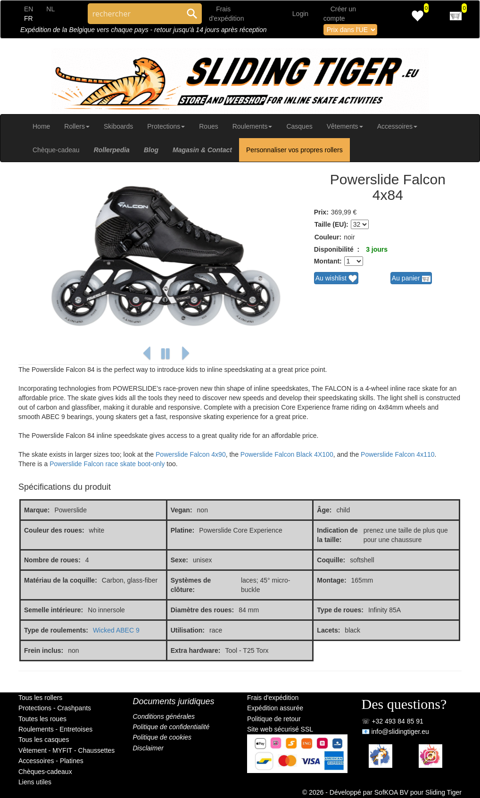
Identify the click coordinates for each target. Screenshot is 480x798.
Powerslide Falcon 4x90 (191, 454)
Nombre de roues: (52, 560)
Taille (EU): (331, 224)
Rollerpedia (112, 150)
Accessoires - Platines (50, 761)
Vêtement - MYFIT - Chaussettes (66, 750)
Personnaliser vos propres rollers (294, 150)
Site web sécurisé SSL (280, 729)
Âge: (324, 510)
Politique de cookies (162, 737)
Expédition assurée (275, 708)
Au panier (411, 278)
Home (41, 126)
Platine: (183, 530)
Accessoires (397, 126)
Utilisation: (188, 630)
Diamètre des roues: (202, 610)
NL (50, 9)
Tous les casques (43, 739)
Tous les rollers (40, 697)
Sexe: (179, 560)
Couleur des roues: (54, 530)
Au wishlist (336, 278)
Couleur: (328, 237)
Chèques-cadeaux (45, 771)
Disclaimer (148, 748)
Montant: (328, 261)
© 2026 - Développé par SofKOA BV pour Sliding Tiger (382, 792)
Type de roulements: (56, 630)
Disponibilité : (336, 249)
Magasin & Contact (202, 150)
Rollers (77, 126)
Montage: (331, 580)
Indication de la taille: (337, 535)
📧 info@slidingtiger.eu (395, 731)
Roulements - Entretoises (55, 729)
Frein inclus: (43, 650)
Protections (166, 126)
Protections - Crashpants (54, 708)
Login (300, 13)
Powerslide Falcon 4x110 (397, 454)
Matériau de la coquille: (60, 580)
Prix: (321, 212)
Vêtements (345, 126)
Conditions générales (164, 716)
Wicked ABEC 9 (116, 630)
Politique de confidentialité (171, 727)
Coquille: (331, 560)
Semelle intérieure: (53, 610)
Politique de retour (274, 719)
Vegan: (181, 510)
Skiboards (118, 126)
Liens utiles (34, 782)
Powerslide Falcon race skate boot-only (107, 464)
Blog (151, 150)
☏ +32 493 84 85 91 (392, 721)
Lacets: (328, 630)
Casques (299, 126)
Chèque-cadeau (56, 150)
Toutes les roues (42, 719)
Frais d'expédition (272, 697)
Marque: (37, 510)
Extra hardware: (196, 650)
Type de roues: (340, 610)
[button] (146, 353)
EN (28, 9)
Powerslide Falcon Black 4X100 (286, 454)
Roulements (252, 126)
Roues (208, 126)
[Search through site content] (135, 14)
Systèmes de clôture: (191, 584)
